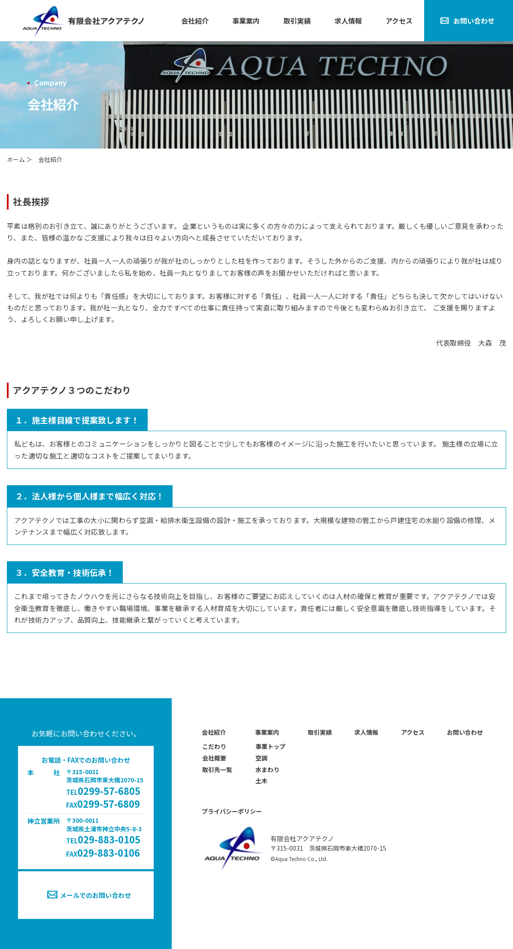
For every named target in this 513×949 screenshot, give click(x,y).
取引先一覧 (217, 769)
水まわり (267, 769)
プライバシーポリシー (232, 811)
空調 (261, 758)
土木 (261, 780)
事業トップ (270, 746)
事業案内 (246, 20)
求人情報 (348, 20)
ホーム (16, 159)
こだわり (214, 746)
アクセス (399, 20)
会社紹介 (195, 20)
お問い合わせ (474, 20)
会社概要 (214, 758)
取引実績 (297, 20)
